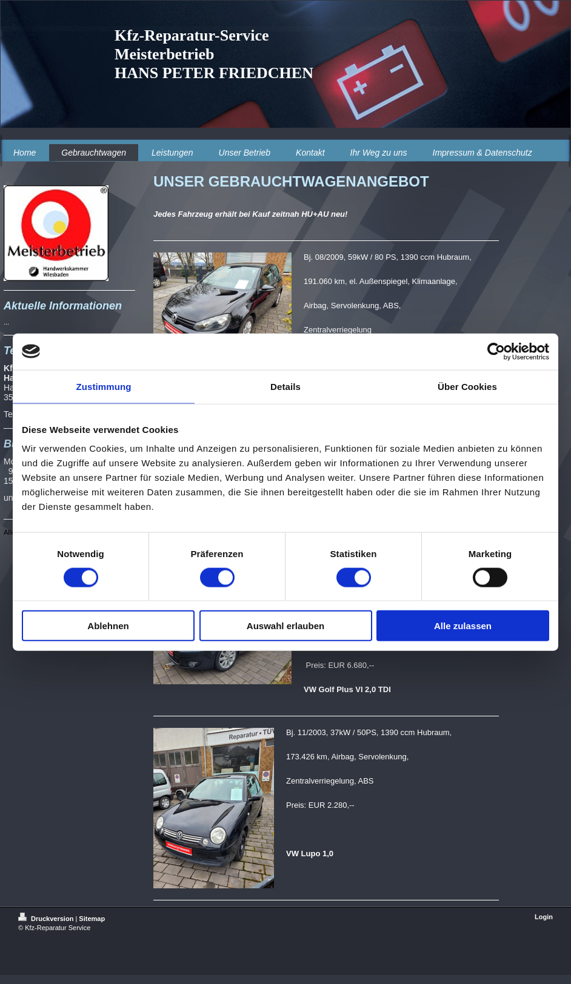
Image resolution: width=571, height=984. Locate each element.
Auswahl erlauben (285, 626)
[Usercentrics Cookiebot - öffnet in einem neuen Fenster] (496, 351)
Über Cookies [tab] (467, 386)
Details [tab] (285, 386)
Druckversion (46, 918)
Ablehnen (108, 626)
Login (544, 916)
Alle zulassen (463, 626)
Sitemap (92, 918)
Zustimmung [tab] (104, 386)
